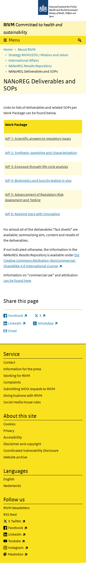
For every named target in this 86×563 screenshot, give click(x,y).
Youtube (28, 541)
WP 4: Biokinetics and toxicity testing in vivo (38, 180)
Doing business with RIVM (22, 395)
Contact (9, 362)
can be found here (17, 280)
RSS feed (10, 514)
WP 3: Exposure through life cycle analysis (36, 166)
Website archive (15, 457)
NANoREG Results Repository (30, 66)
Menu (14, 40)
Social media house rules (22, 402)
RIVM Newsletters (16, 508)
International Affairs (23, 60)
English (8, 479)
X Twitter (29, 521)
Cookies (9, 424)
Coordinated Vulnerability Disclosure (30, 450)
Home (8, 49)
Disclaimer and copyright (22, 444)
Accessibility (12, 437)
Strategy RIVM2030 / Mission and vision (38, 55)
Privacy (8, 430)
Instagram (30, 547)
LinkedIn (29, 534)
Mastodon (30, 554)
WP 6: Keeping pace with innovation (32, 214)
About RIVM (27, 49)
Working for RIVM (16, 375)
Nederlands (12, 486)
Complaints (12, 382)
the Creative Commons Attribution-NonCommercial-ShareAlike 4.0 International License (41, 260)
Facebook (29, 528)
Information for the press (22, 369)
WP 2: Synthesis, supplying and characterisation (41, 153)
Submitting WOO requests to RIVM (29, 389)
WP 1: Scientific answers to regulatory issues (38, 138)
